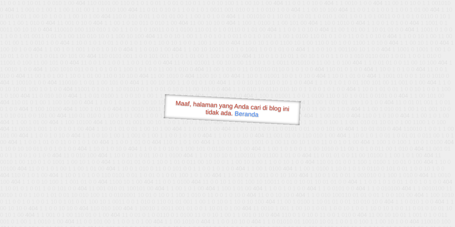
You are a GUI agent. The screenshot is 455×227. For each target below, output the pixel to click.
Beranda (246, 114)
